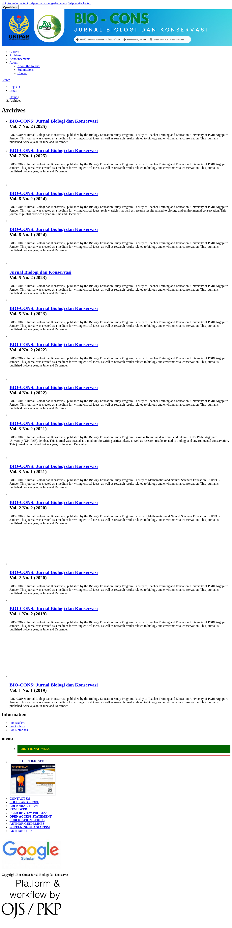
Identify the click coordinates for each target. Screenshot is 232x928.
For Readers (17, 722)
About (13, 62)
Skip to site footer (79, 3)
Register (15, 86)
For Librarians (19, 730)
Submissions (25, 69)
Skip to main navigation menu (48, 3)
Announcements (20, 59)
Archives (15, 55)
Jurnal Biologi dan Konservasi (40, 272)
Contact (22, 73)
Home (14, 97)
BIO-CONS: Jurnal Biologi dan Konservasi (54, 121)
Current (14, 51)
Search (6, 80)
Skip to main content (15, 3)
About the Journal (28, 66)
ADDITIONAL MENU (34, 748)
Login (13, 90)
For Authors (17, 726)
